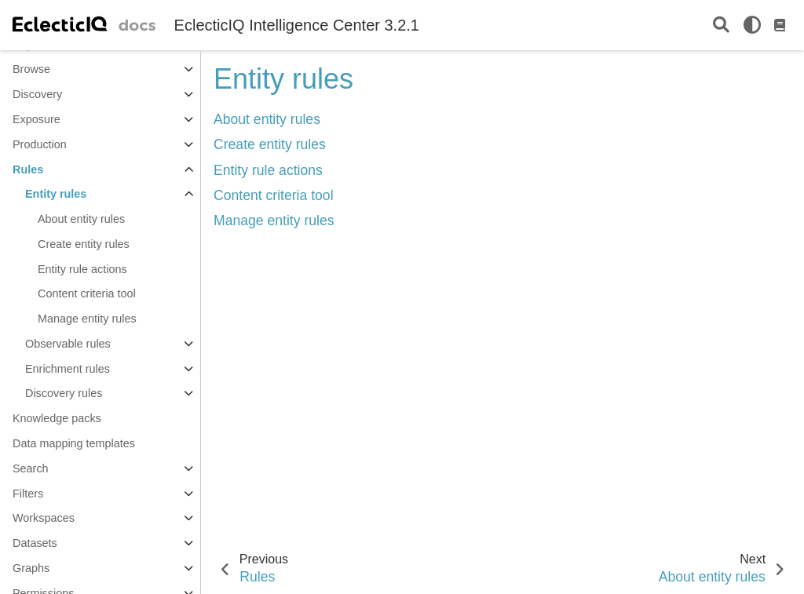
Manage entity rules (87, 318)
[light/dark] (752, 25)
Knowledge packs (57, 418)
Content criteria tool (87, 293)
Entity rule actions (82, 269)
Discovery (37, 94)
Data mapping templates (74, 443)
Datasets (35, 543)
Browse (31, 69)
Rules (28, 169)
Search (31, 468)
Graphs (31, 568)
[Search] (721, 25)
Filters (28, 493)
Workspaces (44, 518)
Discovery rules (63, 393)
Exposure (36, 119)
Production (40, 144)
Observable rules (68, 343)
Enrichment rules (67, 369)
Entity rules (55, 194)
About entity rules (81, 219)
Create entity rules (84, 244)
